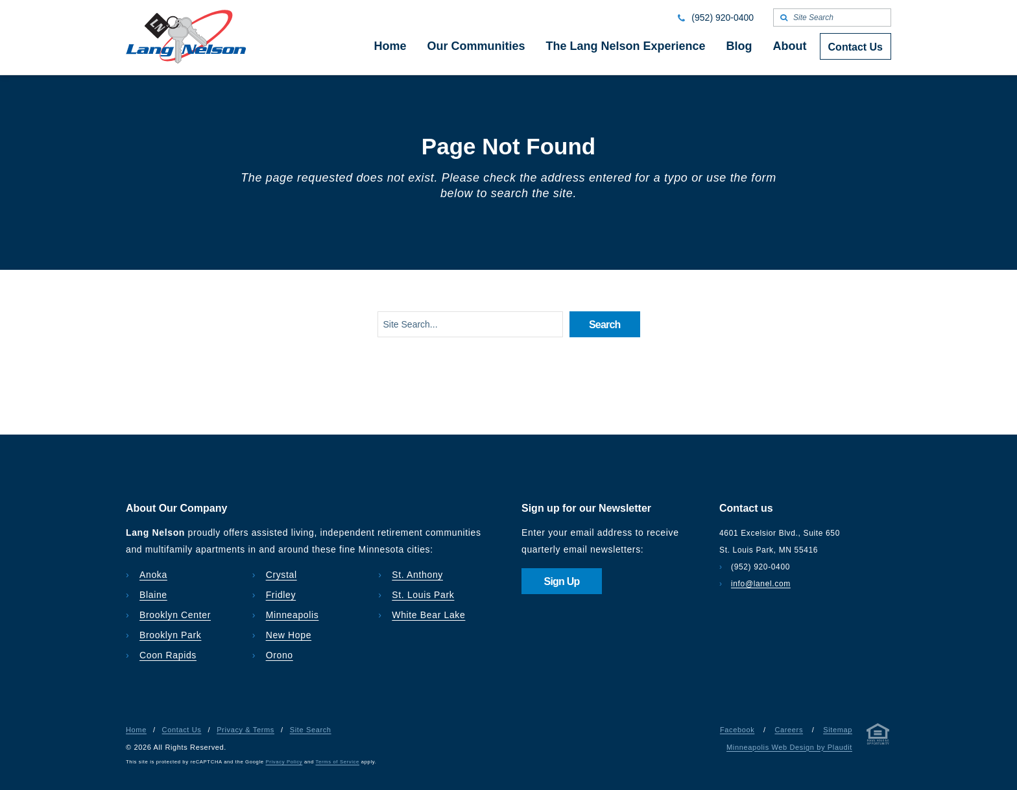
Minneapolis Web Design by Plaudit (789, 747)
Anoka (153, 574)
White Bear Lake (428, 615)
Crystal (281, 574)
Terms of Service (337, 762)
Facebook (737, 730)
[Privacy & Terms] (878, 736)
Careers (788, 730)
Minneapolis (292, 615)
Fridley (281, 595)
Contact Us (182, 730)
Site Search (310, 730)
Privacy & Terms (245, 730)
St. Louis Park (423, 595)
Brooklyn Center (175, 615)
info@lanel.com (761, 583)
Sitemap (837, 730)
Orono (279, 655)
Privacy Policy (284, 762)
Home (136, 730)
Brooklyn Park (170, 635)
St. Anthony (417, 574)
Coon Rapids (168, 655)
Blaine (153, 595)
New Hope (289, 635)
